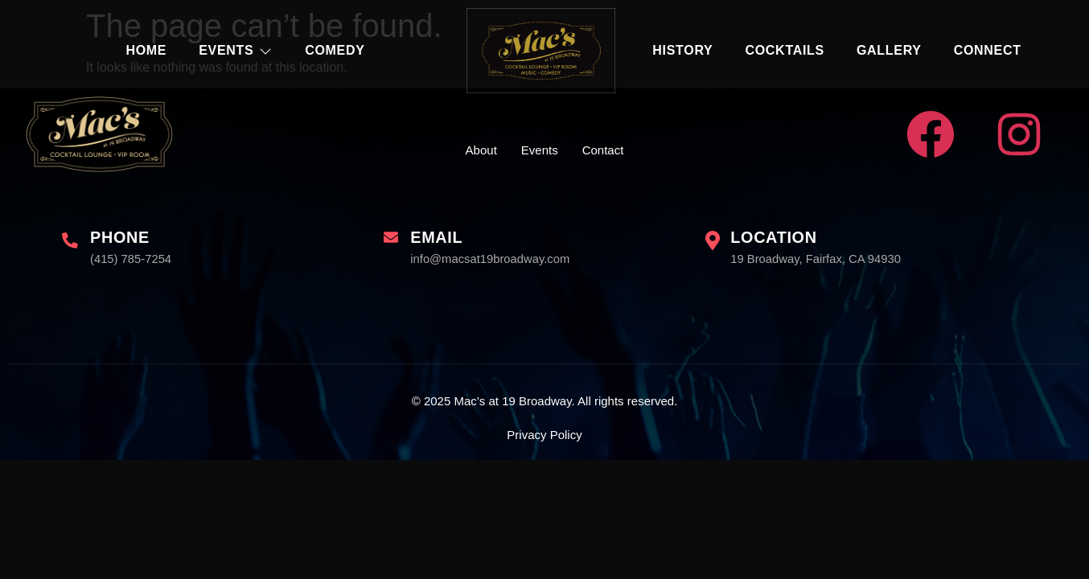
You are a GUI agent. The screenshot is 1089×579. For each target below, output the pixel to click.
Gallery (889, 50)
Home (145, 50)
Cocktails (784, 50)
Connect (987, 50)
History (682, 50)
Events (236, 50)
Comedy (334, 50)
